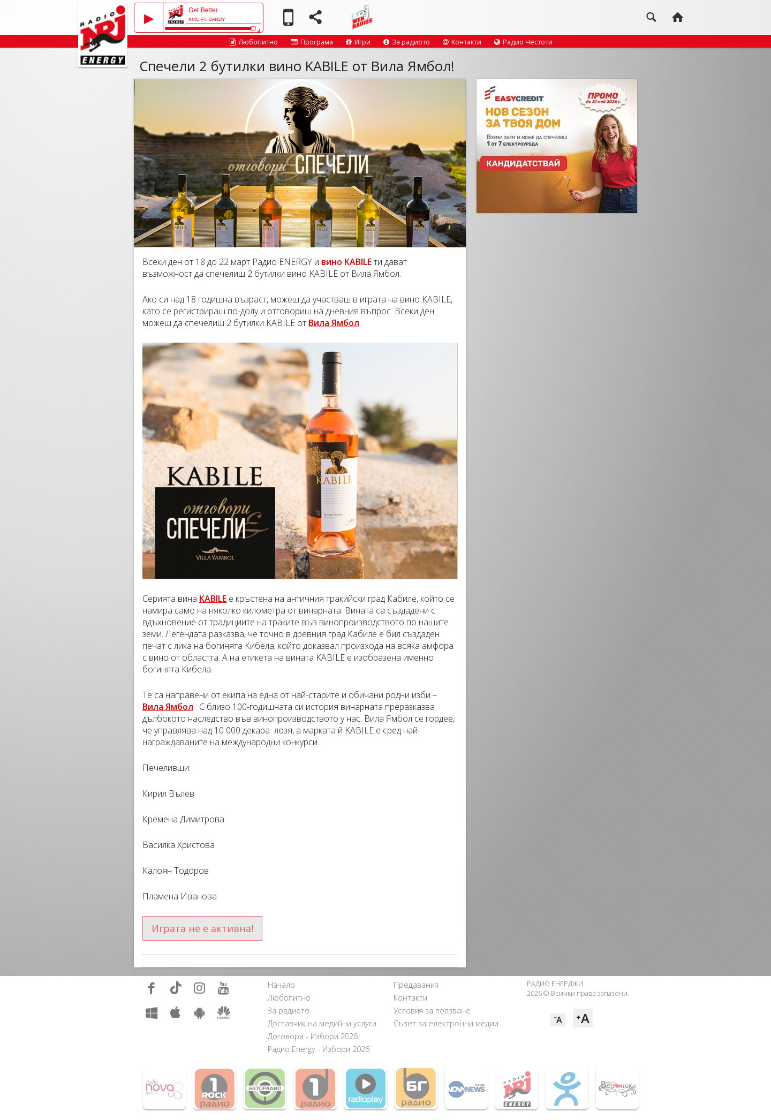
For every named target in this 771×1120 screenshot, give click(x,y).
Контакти (462, 42)
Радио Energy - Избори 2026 (318, 1049)
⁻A (558, 1020)
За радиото (406, 42)
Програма (312, 42)
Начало (281, 985)
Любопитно (254, 42)
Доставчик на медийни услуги (322, 1023)
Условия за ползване (432, 1010)
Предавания (416, 985)
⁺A (582, 1018)
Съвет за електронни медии (446, 1023)
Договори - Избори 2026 (313, 1036)
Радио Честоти (523, 42)
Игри (358, 42)
